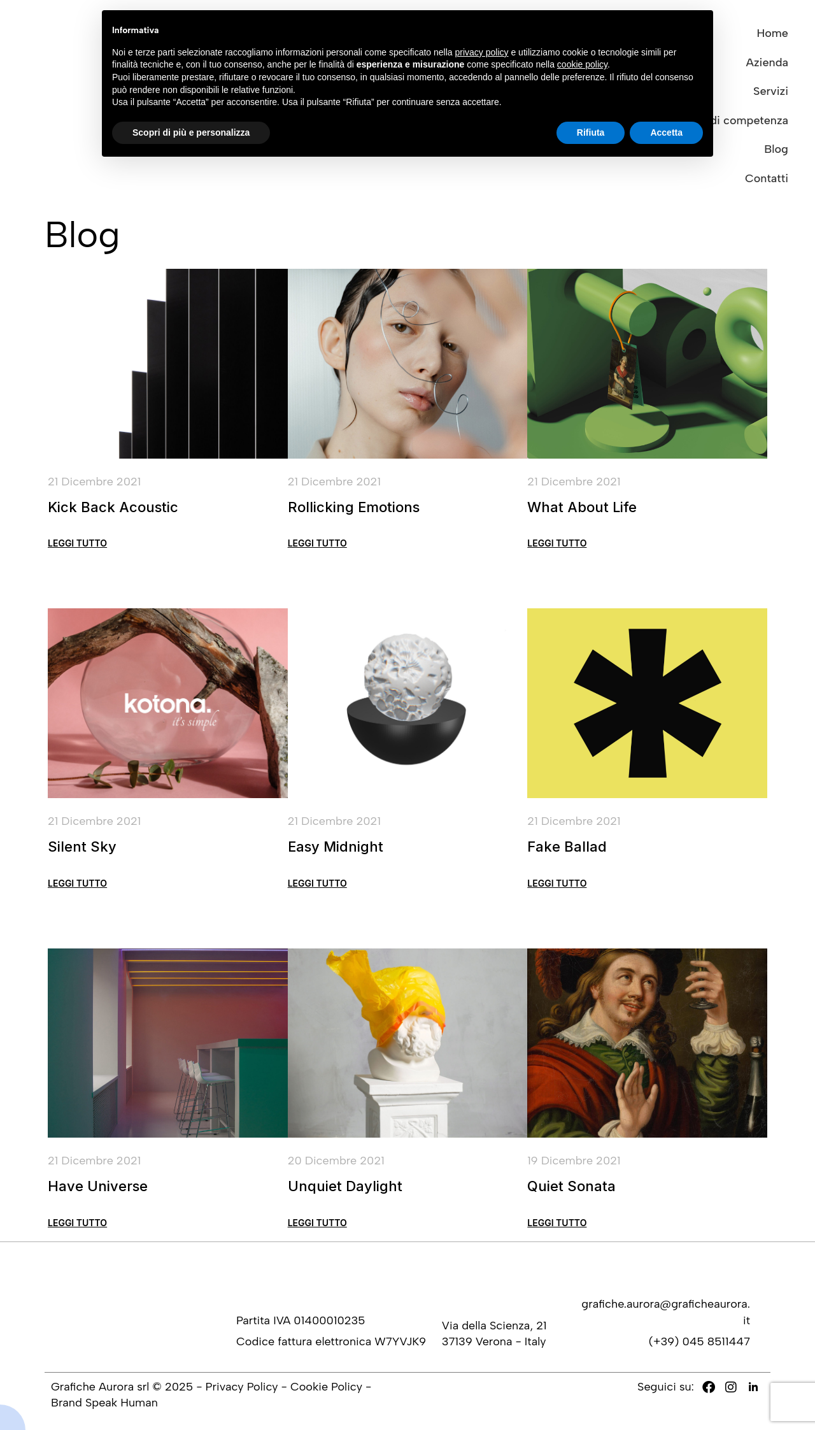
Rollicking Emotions (354, 507)
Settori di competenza (730, 120)
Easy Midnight (335, 849)
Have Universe (98, 1189)
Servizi (770, 91)
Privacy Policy (242, 1387)
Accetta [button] (666, 132)
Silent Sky (82, 849)
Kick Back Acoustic (113, 507)
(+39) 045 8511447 (699, 1341)
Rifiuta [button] (591, 132)
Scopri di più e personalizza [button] (191, 132)
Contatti (766, 178)
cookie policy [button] (582, 64)
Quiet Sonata (571, 1189)
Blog (776, 149)
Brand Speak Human (104, 1403)
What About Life (582, 507)
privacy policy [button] (482, 52)
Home (772, 33)
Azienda (767, 62)
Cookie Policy (326, 1387)
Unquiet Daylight (345, 1189)
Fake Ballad (567, 849)
